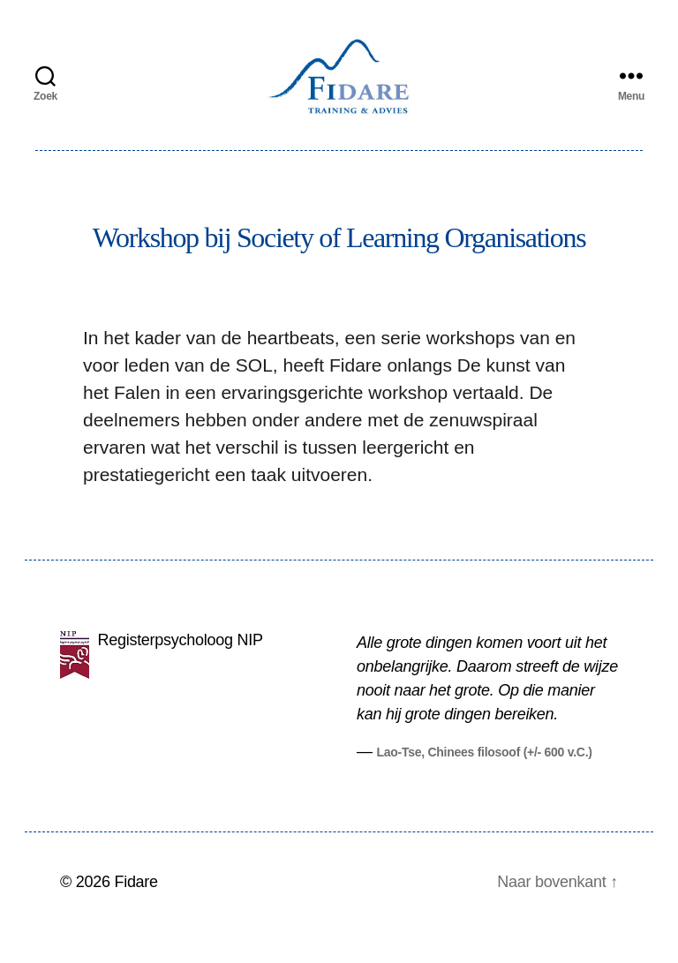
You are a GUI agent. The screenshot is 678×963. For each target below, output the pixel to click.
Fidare (135, 913)
